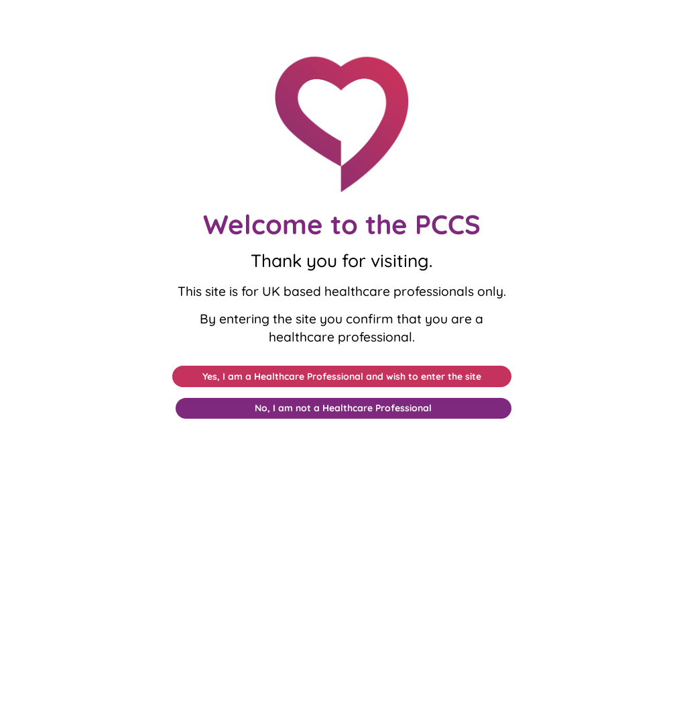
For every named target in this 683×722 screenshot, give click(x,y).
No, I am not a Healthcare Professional (343, 408)
